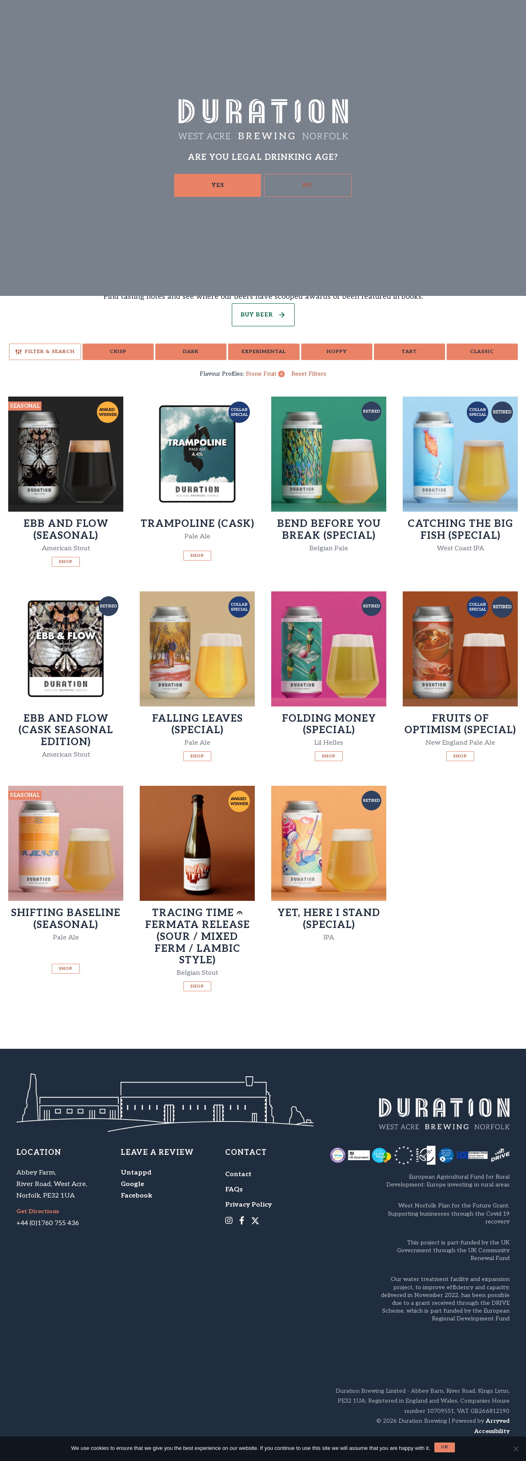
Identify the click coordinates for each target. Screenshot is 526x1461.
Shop (66, 561)
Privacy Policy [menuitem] (248, 1205)
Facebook (136, 1196)
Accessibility (492, 1431)
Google (132, 1184)
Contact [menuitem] (238, 1174)
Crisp (118, 352)
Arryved (498, 1420)
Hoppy (337, 352)
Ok (444, 1447)
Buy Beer (256, 314)
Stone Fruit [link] (261, 374)
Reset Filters (308, 374)
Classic (482, 352)
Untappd (136, 1173)
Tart (409, 352)
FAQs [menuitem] (234, 1189)
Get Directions (37, 1211)
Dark (191, 352)
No (308, 185)
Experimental (264, 352)
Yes (218, 185)
